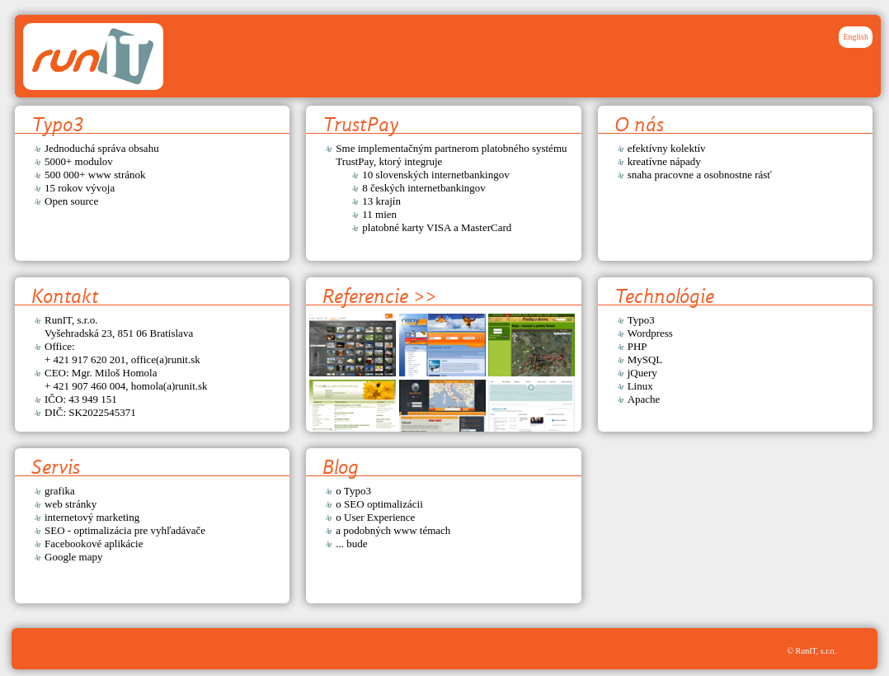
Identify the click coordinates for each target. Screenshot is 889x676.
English (855, 36)
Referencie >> (379, 296)
